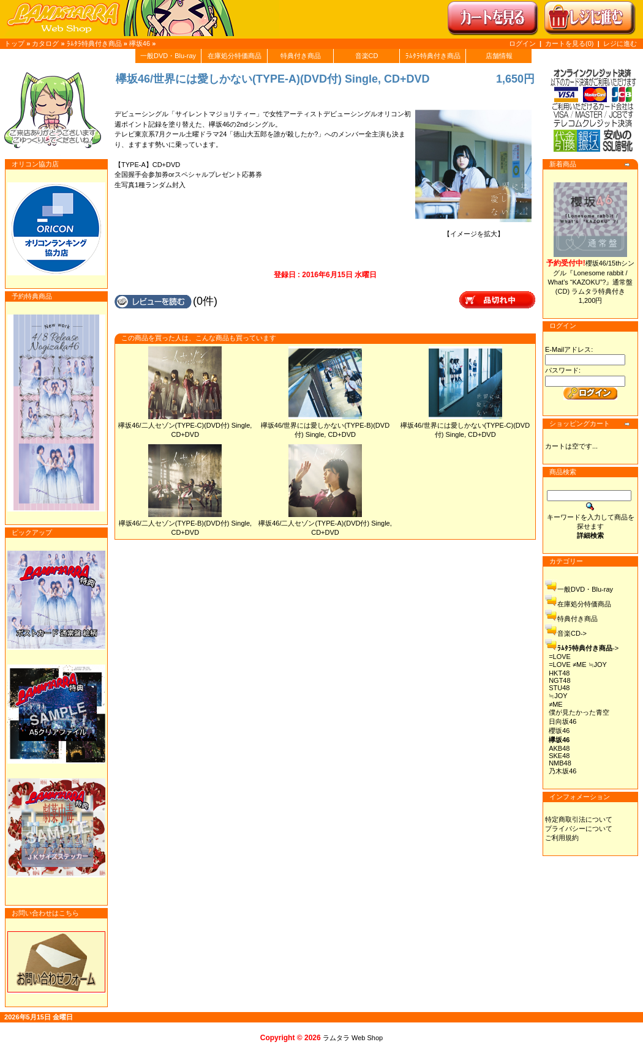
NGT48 (559, 680)
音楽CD (366, 55)
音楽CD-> (572, 633)
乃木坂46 (562, 771)
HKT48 (559, 673)
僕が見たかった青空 (579, 712)
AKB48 (559, 748)
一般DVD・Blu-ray (168, 55)
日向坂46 (562, 721)
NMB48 (560, 763)
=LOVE (560, 656)
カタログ (45, 43)
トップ (14, 43)
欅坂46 (139, 43)
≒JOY (558, 695)
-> (588, 648)
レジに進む (620, 43)
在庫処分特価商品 (234, 55)
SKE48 (559, 755)
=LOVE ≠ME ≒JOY (578, 664)
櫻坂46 (559, 730)
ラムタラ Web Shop (353, 1037)
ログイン (522, 43)
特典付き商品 (300, 55)
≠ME (556, 704)
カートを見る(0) (570, 43)
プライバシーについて (578, 828)
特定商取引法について (578, 819)
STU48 (559, 687)
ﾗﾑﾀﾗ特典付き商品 (94, 43)
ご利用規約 (562, 837)
